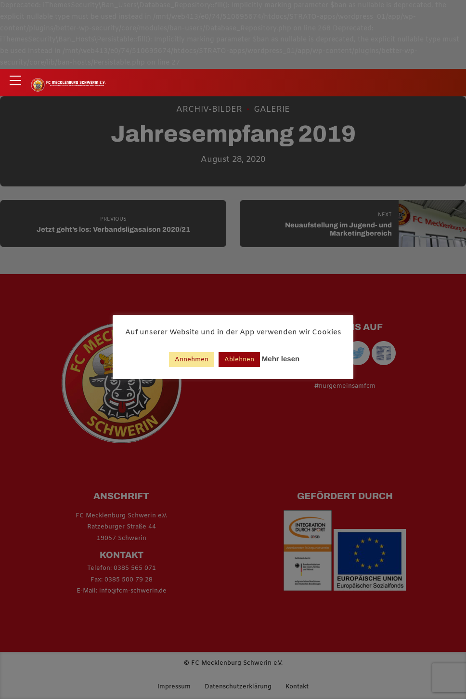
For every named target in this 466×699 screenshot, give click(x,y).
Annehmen (191, 360)
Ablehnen (239, 360)
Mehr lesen (280, 359)
